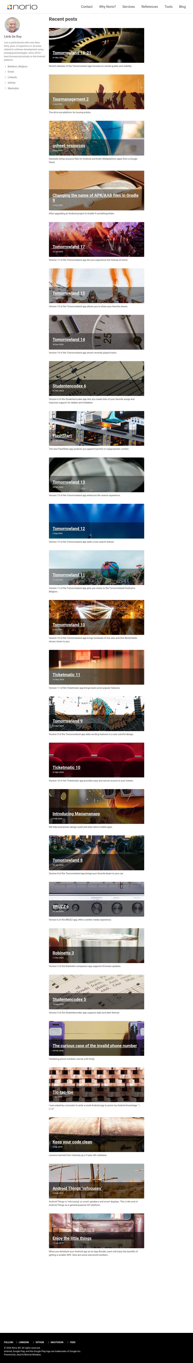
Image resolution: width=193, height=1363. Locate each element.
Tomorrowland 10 (69, 652)
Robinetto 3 (63, 995)
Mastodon (57, 1342)
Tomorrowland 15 (69, 305)
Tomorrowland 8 (68, 898)
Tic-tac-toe (63, 1140)
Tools (169, 7)
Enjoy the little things (72, 1293)
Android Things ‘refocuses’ (77, 1241)
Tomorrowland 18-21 (72, 54)
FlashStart (62, 454)
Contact (87, 7)
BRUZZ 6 (61, 946)
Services (128, 7)
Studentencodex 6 (69, 402)
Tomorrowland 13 (69, 503)
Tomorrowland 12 (69, 551)
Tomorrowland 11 (69, 600)
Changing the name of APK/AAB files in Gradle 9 (96, 206)
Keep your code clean (72, 1193)
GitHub (39, 1342)
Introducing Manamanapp (76, 850)
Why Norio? (107, 7)
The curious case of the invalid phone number (95, 1092)
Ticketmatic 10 (67, 801)
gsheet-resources (69, 151)
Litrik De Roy (13, 36)
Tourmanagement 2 (71, 103)
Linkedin (23, 1342)
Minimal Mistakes (33, 1354)
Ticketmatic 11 (67, 704)
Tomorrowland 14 (69, 354)
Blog (182, 7)
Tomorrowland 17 (69, 257)
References (149, 7)
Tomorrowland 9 (68, 753)
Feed (74, 1342)
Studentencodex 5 (69, 1043)
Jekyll (19, 1354)
